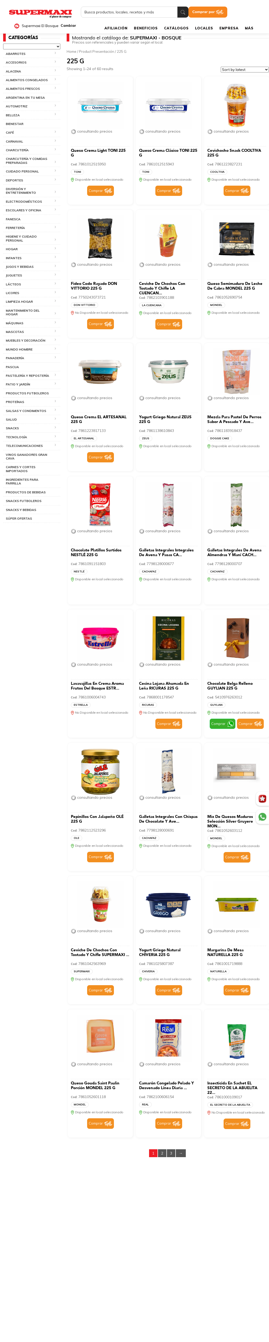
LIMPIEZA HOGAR (19, 302)
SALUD (11, 419)
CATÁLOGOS (176, 28)
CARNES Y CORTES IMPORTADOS (20, 469)
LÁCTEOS (13, 284)
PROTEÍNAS (15, 402)
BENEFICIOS (146, 28)
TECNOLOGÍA (16, 437)
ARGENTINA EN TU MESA (25, 98)
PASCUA (12, 367)
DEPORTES (14, 180)
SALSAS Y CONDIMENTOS (26, 411)
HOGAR (12, 249)
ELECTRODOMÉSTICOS (24, 201)
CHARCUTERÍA (17, 150)
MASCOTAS (15, 332)
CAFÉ (10, 132)
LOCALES (204, 28)
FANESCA (13, 219)
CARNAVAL (14, 141)
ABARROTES (15, 54)
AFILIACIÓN (116, 28)
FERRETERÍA (15, 228)
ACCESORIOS (16, 62)
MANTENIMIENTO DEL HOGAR (23, 312)
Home (71, 51)
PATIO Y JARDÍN (18, 384)
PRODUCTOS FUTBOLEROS (27, 393)
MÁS (249, 28)
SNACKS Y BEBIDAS (21, 510)
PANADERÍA (15, 358)
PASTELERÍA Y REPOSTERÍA (27, 376)
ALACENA (13, 71)
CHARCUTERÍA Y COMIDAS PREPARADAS (26, 160)
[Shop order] (245, 69)
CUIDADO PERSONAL (22, 171)
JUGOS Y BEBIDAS (20, 267)
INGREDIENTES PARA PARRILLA (22, 481)
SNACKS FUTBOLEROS (23, 501)
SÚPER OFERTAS (19, 518)
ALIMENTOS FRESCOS (23, 89)
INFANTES (14, 258)
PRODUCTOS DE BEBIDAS (26, 492)
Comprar (96, 191)
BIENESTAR (14, 124)
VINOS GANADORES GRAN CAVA (26, 456)
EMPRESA (229, 28)
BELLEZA (13, 115)
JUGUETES (14, 275)
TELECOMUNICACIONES (24, 446)
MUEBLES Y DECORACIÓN (25, 340)
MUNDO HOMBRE (19, 349)
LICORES (12, 293)
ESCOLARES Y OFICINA (23, 210)
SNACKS (12, 428)
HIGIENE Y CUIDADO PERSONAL (21, 238)
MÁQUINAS (14, 323)
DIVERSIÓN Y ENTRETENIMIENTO (21, 191)
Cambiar (68, 25)
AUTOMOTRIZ (17, 106)
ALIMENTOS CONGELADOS (27, 80)
